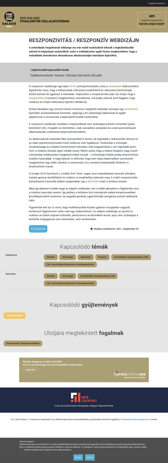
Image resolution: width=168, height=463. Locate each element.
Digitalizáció (11, 255)
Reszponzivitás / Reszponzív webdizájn (23, 344)
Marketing (10, 274)
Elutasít (90, 457)
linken (21, 450)
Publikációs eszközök (42, 75)
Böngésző (103, 257)
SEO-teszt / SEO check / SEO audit (84, 75)
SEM (96, 181)
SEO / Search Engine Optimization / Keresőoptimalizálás (70, 265)
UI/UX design (68, 257)
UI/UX (72, 86)
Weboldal (51, 257)
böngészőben (36, 98)
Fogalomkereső (156, 3)
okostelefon (131, 109)
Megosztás (38, 229)
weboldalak (115, 86)
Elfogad (78, 457)
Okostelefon (86, 257)
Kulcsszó (59, 75)
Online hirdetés (15, 316)
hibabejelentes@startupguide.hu (135, 420)
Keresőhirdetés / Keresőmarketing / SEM (133, 257)
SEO (89, 181)
